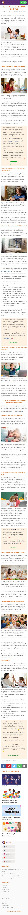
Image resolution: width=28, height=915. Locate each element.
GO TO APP (23, 2)
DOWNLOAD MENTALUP (13, 755)
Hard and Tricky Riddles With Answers (11, 873)
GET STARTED (13, 342)
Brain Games (5, 905)
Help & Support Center (8, 901)
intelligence (7, 338)
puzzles (11, 323)
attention (11, 141)
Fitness (13, 529)
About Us (4, 885)
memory (17, 141)
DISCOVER (13, 163)
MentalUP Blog (6, 898)
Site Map (4, 903)
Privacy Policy (5, 891)
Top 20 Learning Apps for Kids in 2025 (11, 878)
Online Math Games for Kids (10, 786)
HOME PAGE (5, 11)
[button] (3, 766)
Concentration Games (8, 907)
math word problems (6, 271)
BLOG (10, 11)
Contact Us (5, 887)
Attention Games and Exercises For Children (13, 876)
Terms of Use (5, 889)
